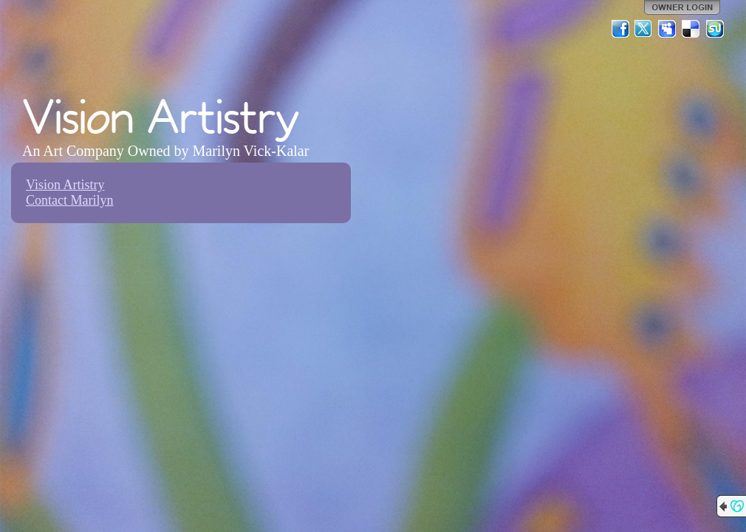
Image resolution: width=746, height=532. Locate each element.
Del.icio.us (691, 28)
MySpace (667, 28)
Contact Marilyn (69, 200)
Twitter (644, 28)
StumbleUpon (715, 28)
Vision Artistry (65, 184)
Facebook (620, 28)
